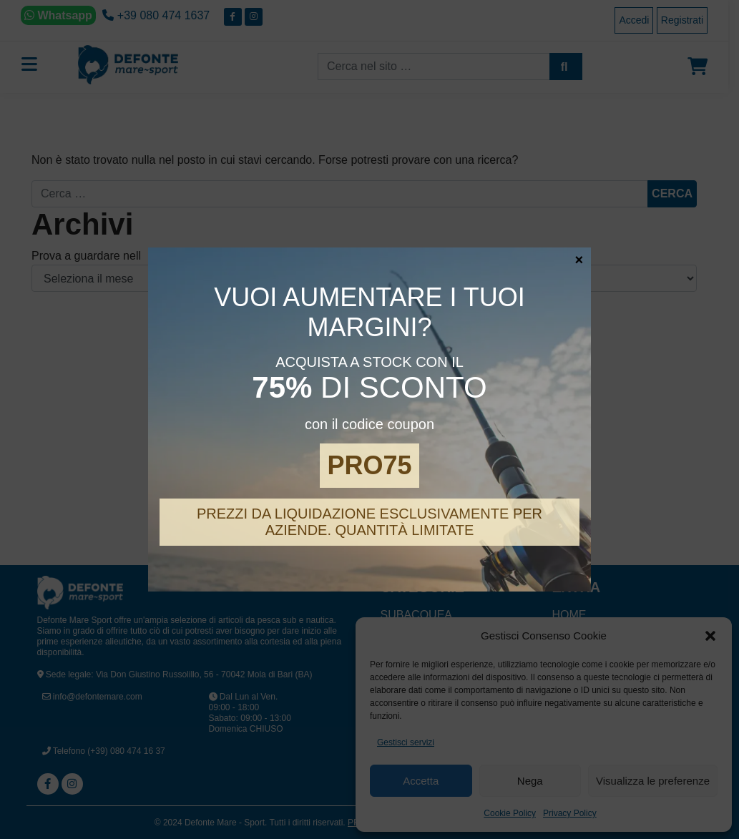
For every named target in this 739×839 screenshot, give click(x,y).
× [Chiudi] (579, 258)
